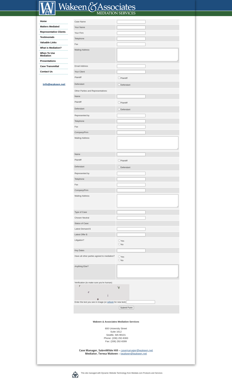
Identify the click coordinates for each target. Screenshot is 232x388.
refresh (110, 311)
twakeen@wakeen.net (134, 363)
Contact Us (46, 71)
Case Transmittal (49, 66)
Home (43, 21)
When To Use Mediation (47, 54)
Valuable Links (48, 42)
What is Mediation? (51, 47)
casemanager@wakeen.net (137, 360)
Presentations (48, 61)
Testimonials (47, 37)
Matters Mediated (49, 26)
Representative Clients (53, 32)
